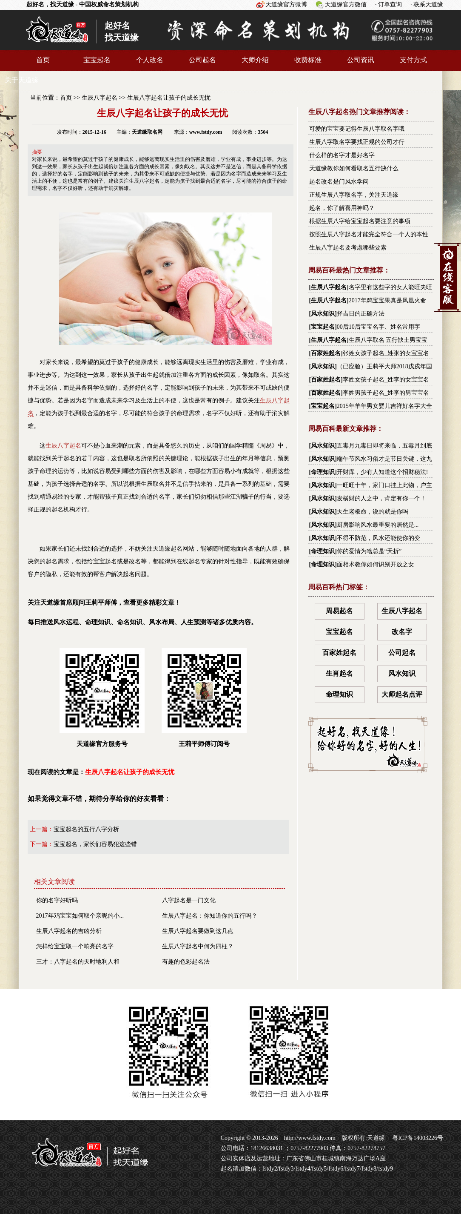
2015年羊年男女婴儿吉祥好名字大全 (384, 406)
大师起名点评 (401, 694)
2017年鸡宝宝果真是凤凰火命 (387, 300)
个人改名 (149, 59)
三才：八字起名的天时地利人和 (78, 962)
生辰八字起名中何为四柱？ (197, 946)
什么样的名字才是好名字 (342, 155)
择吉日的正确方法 (360, 313)
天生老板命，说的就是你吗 (372, 511)
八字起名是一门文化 (189, 900)
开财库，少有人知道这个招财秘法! (382, 472)
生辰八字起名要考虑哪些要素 (348, 247)
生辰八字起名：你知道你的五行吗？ (209, 916)
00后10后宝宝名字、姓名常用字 (378, 327)
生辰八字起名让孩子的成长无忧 (169, 98)
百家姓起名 (326, 353)
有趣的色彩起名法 (186, 962)
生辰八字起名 (99, 98)
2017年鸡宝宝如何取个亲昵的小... (80, 916)
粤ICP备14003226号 (417, 1138)
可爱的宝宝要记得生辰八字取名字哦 (356, 129)
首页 (43, 59)
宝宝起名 (97, 59)
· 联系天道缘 (426, 4)
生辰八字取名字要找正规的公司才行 (356, 142)
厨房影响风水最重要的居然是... (378, 525)
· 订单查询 (388, 4)
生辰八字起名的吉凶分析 (69, 931)
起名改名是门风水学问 (339, 181)
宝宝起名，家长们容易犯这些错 (95, 844)
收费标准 (308, 59)
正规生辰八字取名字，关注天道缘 (353, 195)
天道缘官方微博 (286, 4)
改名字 (402, 631)
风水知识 (323, 313)
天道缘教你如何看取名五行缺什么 (353, 168)
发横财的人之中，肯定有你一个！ (381, 498)
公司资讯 (360, 59)
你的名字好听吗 (57, 900)
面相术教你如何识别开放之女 (375, 564)
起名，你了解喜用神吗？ (342, 208)
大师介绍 (255, 59)
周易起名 (339, 610)
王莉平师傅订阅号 (204, 697)
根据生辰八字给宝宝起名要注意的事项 (359, 221)
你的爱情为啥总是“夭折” (369, 551)
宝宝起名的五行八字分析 (86, 829)
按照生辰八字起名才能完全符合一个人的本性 (368, 234)
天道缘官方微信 (346, 4)
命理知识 (323, 472)
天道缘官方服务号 (102, 697)
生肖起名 (339, 673)
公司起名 (202, 59)
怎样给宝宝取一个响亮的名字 (75, 946)
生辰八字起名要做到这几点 (197, 931)
